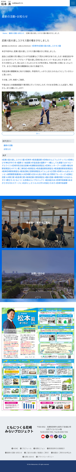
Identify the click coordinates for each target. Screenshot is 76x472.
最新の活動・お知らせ (16, 33)
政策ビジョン (40, 448)
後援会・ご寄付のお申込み (62, 453)
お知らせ (7, 149)
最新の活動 (8, 145)
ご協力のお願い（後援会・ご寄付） (37, 453)
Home (5, 33)
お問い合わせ (29, 457)
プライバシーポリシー (46, 457)
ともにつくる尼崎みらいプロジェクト (19, 429)
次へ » (38, 133)
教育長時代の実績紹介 (57, 448)
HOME (15, 448)
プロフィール (26, 448)
